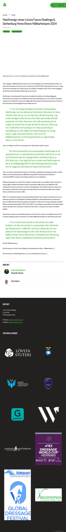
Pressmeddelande (17, 31)
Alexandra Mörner (17, 273)
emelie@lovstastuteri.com (15, 322)
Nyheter (13, 15)
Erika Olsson (15, 281)
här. (17, 243)
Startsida (5, 15)
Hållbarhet (6, 31)
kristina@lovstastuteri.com (15, 320)
